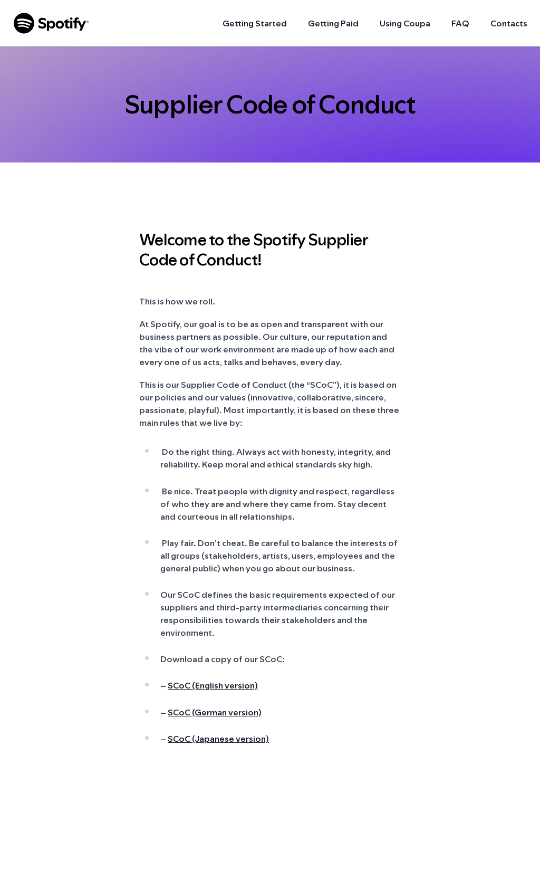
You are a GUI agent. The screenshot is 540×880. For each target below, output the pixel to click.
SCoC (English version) (213, 685)
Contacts (508, 23)
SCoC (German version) (215, 712)
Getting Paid (333, 23)
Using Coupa (405, 23)
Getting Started (255, 23)
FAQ (460, 23)
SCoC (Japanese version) (218, 738)
